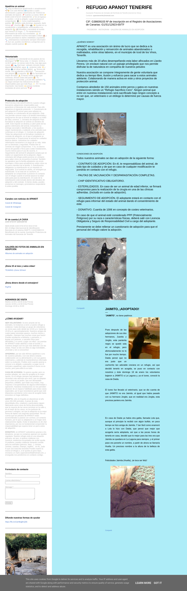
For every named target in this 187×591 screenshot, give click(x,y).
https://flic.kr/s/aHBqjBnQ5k (16, 522)
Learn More (143, 582)
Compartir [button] (81, 308)
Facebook (91, 29)
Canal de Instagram (13, 207)
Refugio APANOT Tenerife (119, 7)
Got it (158, 582)
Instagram (103, 29)
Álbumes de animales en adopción (19, 253)
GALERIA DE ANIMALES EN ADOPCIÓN (126, 29)
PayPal (8, 287)
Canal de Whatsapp (13, 203)
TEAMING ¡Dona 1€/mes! (15, 270)
